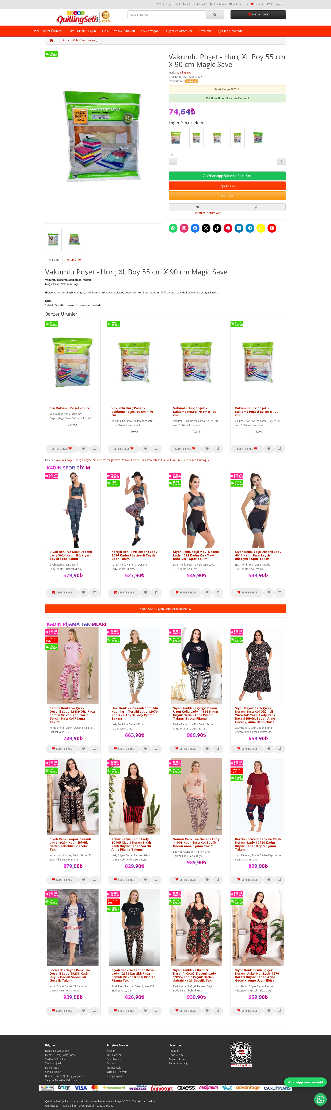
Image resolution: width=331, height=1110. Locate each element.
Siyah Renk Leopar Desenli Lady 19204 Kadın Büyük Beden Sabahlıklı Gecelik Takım (70, 844)
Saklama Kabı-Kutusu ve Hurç (80, 40)
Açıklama (54, 260)
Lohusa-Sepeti (104, 1105)
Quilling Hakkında (230, 31)
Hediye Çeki (114, 1067)
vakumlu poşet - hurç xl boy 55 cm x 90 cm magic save (88, 460)
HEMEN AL (227, 196)
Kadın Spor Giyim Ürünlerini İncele (165, 609)
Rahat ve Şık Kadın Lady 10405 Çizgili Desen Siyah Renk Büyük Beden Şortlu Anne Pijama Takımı (131, 844)
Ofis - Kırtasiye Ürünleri (118, 31)
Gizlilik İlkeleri (53, 1072)
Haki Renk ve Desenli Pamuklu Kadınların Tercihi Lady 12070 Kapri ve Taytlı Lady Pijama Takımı (134, 713)
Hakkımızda (52, 1067)
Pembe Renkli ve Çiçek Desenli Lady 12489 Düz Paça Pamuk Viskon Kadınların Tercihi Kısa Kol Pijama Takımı (72, 715)
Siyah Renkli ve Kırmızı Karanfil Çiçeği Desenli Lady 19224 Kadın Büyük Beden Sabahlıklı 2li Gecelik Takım (194, 975)
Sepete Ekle (227, 186)
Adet (171, 154)
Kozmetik (205, 31)
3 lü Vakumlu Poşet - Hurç (70, 408)
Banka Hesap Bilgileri (58, 1051)
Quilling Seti (184, 72)
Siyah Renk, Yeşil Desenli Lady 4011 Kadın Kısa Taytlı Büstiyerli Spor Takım (258, 555)
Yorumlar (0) (73, 260)
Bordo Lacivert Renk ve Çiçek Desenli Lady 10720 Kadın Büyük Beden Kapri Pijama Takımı (258, 844)
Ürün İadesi (114, 1055)
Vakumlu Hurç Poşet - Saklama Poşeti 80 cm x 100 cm (256, 411)
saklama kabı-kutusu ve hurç (158, 460)
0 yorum (200, 213)
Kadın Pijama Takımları (76, 624)
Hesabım (174, 1051)
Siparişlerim (176, 1055)
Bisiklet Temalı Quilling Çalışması (64, 1076)
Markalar (112, 1063)
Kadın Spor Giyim (68, 467)
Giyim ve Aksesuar (179, 31)
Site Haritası (114, 1059)
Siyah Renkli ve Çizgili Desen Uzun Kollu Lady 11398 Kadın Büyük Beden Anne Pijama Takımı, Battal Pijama (195, 713)
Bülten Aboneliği (178, 1063)
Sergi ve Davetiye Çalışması (61, 1080)
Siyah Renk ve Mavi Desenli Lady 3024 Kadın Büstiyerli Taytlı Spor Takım (71, 555)
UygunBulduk (86, 1105)
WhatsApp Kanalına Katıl (305, 1082)
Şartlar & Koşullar (55, 1059)
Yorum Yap (213, 213)
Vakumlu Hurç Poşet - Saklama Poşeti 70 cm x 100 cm (195, 411)
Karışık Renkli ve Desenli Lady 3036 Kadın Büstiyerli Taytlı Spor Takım (134, 555)
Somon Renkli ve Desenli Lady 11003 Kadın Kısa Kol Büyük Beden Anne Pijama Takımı (196, 842)
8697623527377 (131, 460)
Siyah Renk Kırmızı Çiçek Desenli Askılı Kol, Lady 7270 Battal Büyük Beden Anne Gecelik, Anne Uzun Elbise (257, 975)
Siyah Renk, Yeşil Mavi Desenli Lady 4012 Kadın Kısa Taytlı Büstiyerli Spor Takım (196, 555)
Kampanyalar (115, 1076)
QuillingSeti (51, 1105)
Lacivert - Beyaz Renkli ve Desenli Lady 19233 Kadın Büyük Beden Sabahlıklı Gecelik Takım (70, 975)
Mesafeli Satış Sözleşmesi (60, 1055)
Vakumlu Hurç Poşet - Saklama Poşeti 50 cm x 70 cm (132, 411)
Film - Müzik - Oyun (82, 31)
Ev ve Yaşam (150, 31)
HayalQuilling (68, 1105)
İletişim (111, 1051)
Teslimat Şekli (53, 1063)
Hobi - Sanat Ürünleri (47, 31)
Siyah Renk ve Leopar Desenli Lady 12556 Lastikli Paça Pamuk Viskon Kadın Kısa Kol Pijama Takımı (134, 975)
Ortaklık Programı (117, 1072)
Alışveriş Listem (178, 1059)
